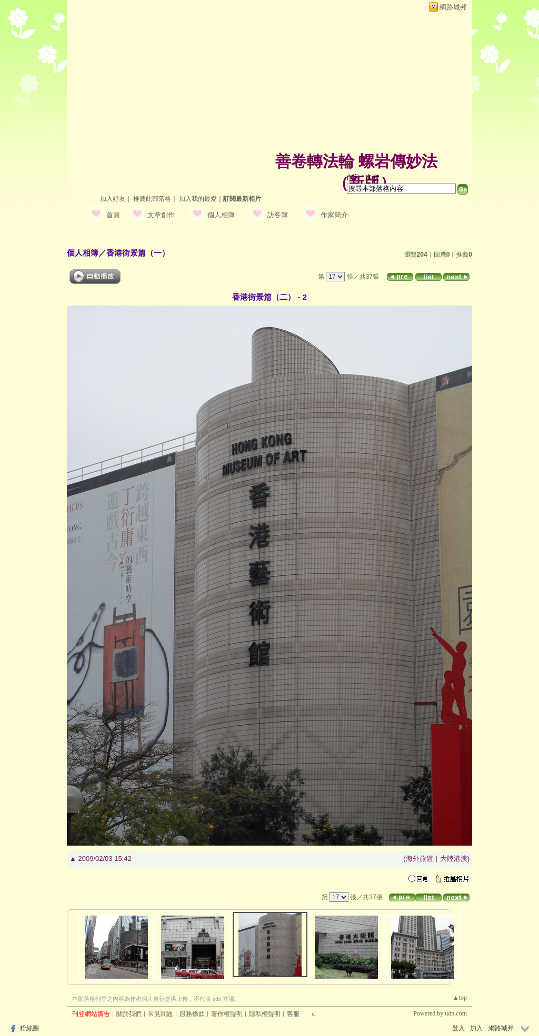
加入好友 (112, 198)
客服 (293, 1014)
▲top (460, 997)
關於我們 (129, 1014)
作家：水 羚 (363, 177)
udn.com (456, 1013)
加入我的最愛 (198, 198)
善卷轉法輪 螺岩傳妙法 (356, 161)
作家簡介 (334, 215)
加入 (476, 1028)
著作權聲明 (227, 1014)
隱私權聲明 (265, 1014)
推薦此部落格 (152, 198)
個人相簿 (221, 215)
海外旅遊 (419, 858)
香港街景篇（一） (137, 252)
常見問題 (160, 1014)
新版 (364, 182)
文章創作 (161, 215)
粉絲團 (29, 1028)
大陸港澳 (453, 858)
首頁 (113, 215)
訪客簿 (277, 215)
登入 (458, 1028)
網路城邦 (453, 7)
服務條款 (192, 1014)
